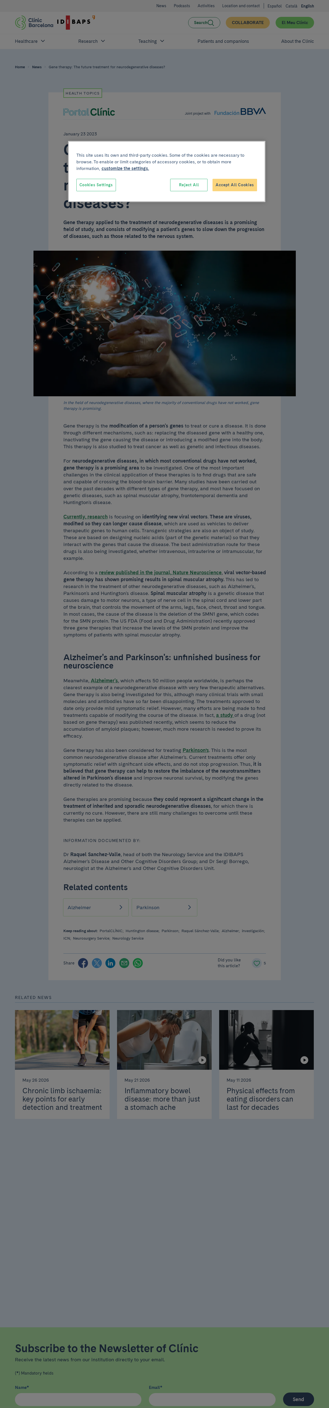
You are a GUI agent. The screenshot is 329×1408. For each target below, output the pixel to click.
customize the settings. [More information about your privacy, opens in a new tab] (125, 168)
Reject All (189, 185)
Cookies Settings (96, 185)
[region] (166, 171)
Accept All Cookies (235, 185)
